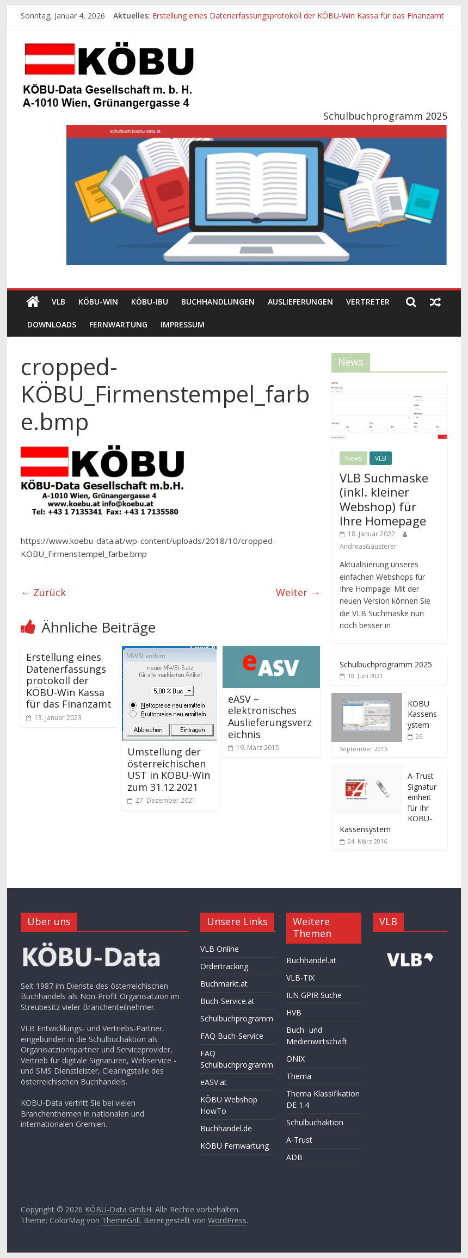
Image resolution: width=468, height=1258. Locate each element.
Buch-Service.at (227, 1001)
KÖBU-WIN (98, 301)
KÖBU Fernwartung (234, 1146)
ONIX (295, 1059)
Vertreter (368, 301)
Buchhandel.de (226, 1128)
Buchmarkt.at (224, 983)
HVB (293, 1012)
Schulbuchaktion (314, 1122)
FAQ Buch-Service (231, 1036)
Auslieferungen (300, 301)
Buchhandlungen (218, 301)
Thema (298, 1076)
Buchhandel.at (311, 960)
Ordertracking (224, 966)
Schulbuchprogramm (236, 1018)
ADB (294, 1157)
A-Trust (299, 1140)
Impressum (183, 324)
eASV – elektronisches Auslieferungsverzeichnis (270, 716)
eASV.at (213, 1082)
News (353, 458)
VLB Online (219, 949)
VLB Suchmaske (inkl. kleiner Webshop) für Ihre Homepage (384, 499)
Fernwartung (118, 324)
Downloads (51, 324)
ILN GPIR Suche (314, 995)
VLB (58, 301)
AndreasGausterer (368, 546)
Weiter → (298, 592)
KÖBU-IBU (149, 301)
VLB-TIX (300, 977)
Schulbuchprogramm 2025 (386, 664)
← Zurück (43, 592)
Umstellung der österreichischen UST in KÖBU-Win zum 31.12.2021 (168, 769)
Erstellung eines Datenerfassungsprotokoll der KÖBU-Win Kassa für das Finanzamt (298, 15)
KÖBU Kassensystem (422, 714)
